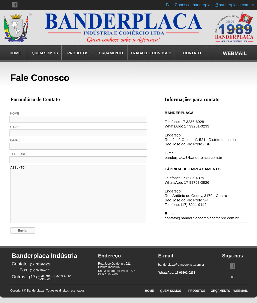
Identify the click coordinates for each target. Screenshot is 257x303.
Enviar (23, 230)
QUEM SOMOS (45, 53)
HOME (15, 53)
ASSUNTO (78, 194)
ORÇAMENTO (111, 53)
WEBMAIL (239, 291)
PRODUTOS (78, 53)
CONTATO (192, 53)
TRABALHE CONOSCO (150, 53)
